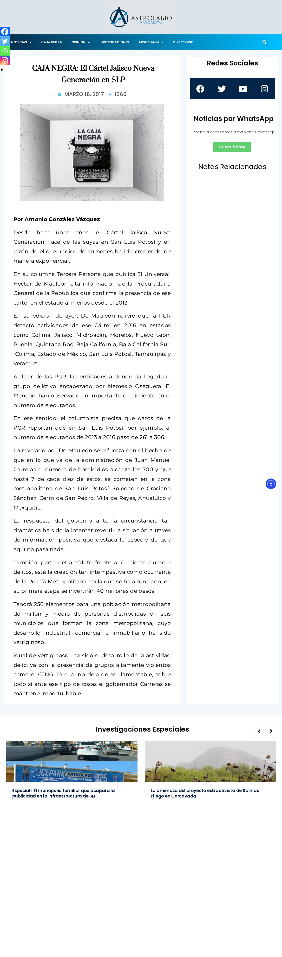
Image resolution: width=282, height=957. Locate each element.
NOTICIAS (21, 42)
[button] (265, 42)
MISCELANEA (151, 42)
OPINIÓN (81, 42)
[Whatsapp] (5, 51)
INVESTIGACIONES (114, 42)
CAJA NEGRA (51, 42)
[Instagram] (5, 60)
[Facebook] (5, 31)
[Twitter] (5, 41)
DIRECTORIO (183, 42)
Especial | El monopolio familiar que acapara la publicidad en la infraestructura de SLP (63, 793)
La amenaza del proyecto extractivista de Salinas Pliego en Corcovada (205, 793)
